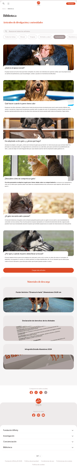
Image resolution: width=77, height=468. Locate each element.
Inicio (4, 8)
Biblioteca (11, 8)
